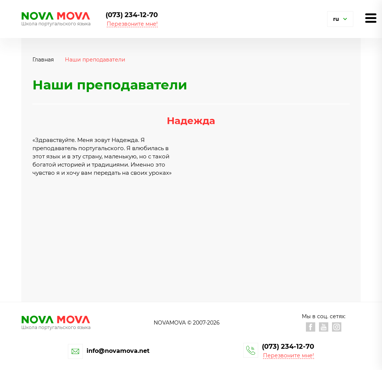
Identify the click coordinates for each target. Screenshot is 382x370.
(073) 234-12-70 (132, 15)
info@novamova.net (118, 350)
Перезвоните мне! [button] (132, 24)
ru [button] (336, 19)
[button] (345, 19)
